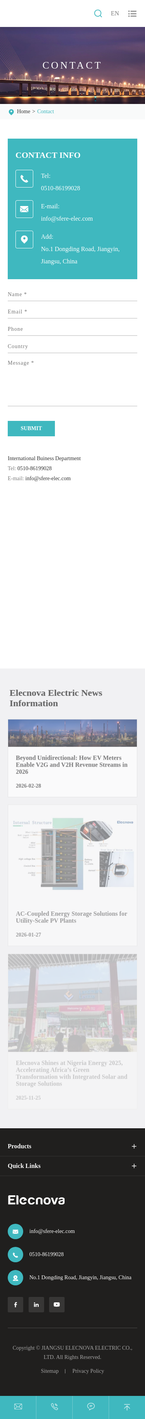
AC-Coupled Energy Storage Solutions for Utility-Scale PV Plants (71, 920)
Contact (45, 111)
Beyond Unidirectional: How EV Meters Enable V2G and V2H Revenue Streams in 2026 (72, 767)
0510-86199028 (60, 188)
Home (23, 111)
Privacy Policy (88, 1371)
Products (19, 1146)
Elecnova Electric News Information (58, 698)
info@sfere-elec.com (67, 218)
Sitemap (50, 1371)
